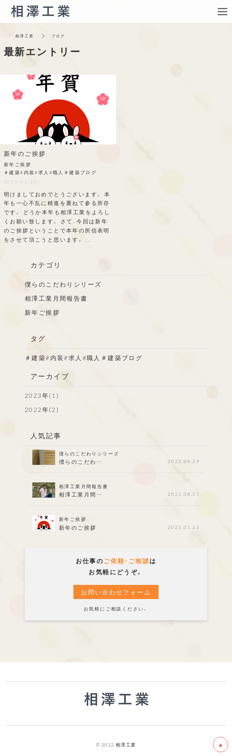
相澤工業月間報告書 (56, 298)
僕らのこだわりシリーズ (63, 283)
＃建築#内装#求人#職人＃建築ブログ (84, 357)
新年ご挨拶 (42, 312)
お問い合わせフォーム (116, 591)
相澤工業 (24, 35)
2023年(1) (42, 395)
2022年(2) (42, 409)
